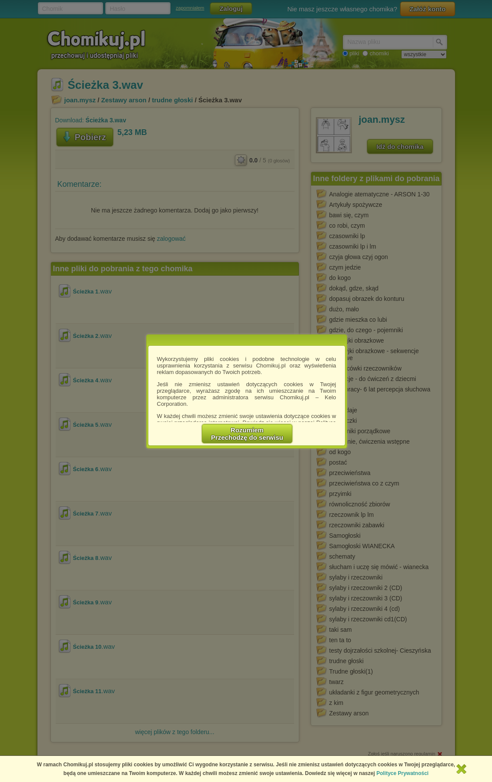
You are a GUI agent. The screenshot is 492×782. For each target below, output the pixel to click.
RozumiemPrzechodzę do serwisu (247, 433)
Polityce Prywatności (402, 773)
